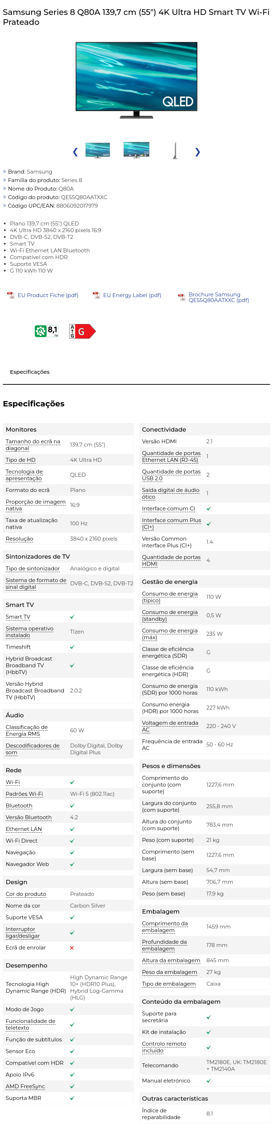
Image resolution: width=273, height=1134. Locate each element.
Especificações (29, 371)
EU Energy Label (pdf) (132, 295)
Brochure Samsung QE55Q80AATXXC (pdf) (219, 297)
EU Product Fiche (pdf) (48, 295)
